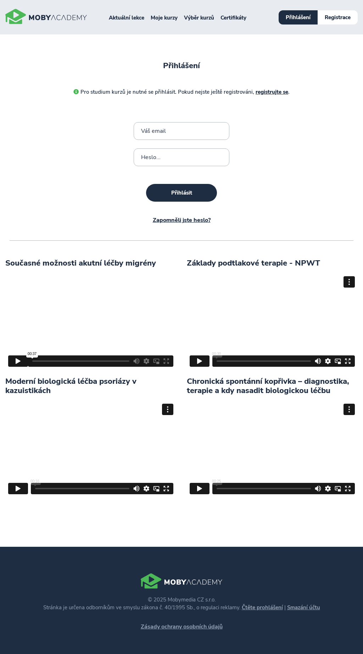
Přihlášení (298, 17)
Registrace (338, 17)
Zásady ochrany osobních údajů (182, 627)
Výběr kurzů (199, 17)
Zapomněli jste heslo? (182, 220)
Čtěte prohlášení (262, 607)
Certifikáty (233, 17)
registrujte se (272, 92)
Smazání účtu (303, 607)
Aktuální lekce (126, 17)
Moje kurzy (164, 17)
